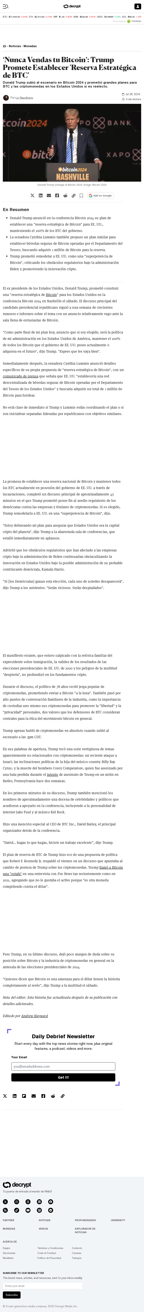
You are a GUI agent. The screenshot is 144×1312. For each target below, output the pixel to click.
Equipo (6, 1248)
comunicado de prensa (20, 376)
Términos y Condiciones (50, 1248)
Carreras (76, 1253)
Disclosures (9, 1253)
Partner (8, 1220)
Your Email (19, 1057)
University (118, 1220)
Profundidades (85, 1220)
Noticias (44, 1220)
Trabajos (76, 1258)
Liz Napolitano (24, 97)
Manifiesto (8, 1258)
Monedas (9, 1228)
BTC (5, 17)
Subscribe (12, 1295)
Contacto (77, 1248)
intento (52, 774)
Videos (43, 1228)
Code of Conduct (46, 1253)
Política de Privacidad (49, 1258)
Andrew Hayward (34, 1016)
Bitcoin (51, 294)
